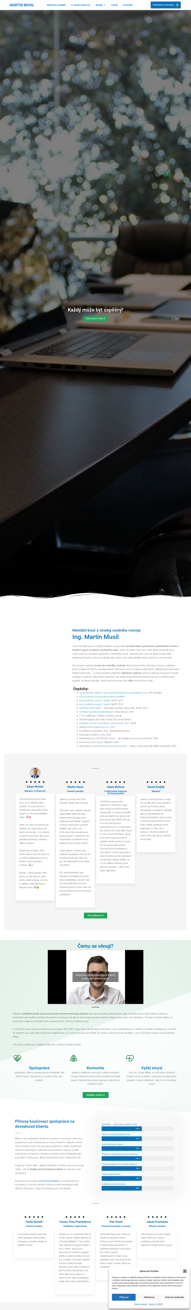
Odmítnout (149, 1297)
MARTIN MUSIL (23, 5)
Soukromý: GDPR (156, 1304)
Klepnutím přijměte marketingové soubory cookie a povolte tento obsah (95, 977)
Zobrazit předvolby (174, 1297)
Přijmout (123, 1297)
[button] (184, 1271)
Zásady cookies (140, 1304)
